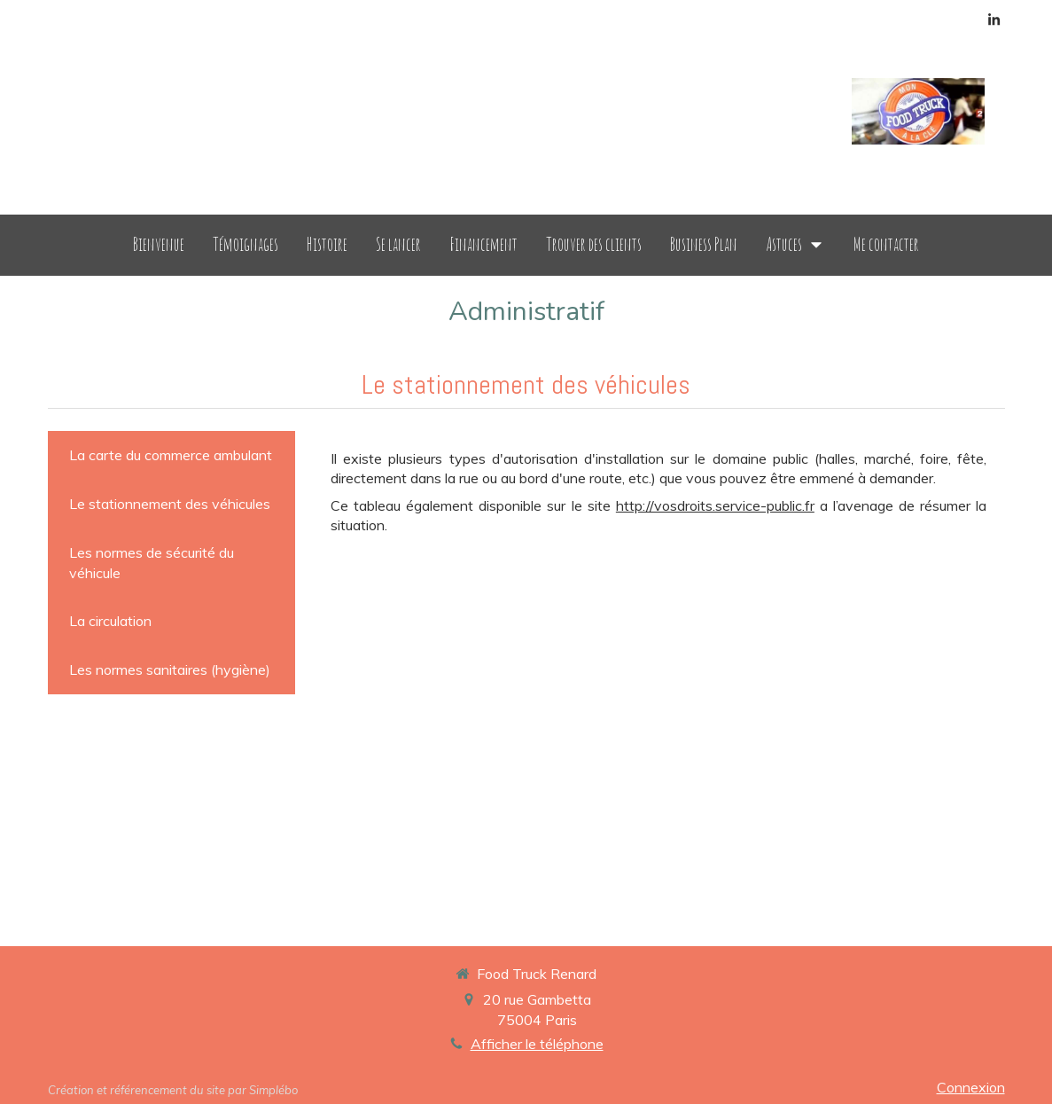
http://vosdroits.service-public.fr (715, 505)
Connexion (971, 1087)
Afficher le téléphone (537, 1044)
